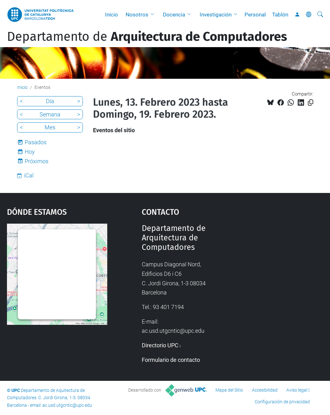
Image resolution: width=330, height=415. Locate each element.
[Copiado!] (310, 102)
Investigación (216, 14)
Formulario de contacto (171, 359)
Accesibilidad (264, 390)
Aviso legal (296, 390)
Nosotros (137, 14)
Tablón (280, 14)
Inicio (111, 14)
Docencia (174, 14)
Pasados (36, 142)
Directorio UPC (160, 345)
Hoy (30, 151)
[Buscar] (320, 14)
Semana (50, 114)
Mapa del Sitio (229, 390)
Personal (255, 14)
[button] (153, 14)
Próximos (36, 161)
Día (50, 101)
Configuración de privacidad (282, 401)
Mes (50, 127)
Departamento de (147, 36)
